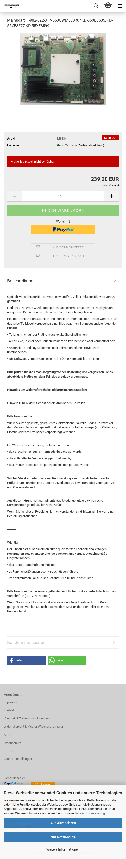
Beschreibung (20, 280)
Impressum (11, 702)
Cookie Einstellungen (18, 759)
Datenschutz (12, 743)
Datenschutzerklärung (90, 813)
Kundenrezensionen (26, 642)
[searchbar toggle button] (96, 6)
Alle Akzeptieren (63, 823)
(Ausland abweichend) (91, 145)
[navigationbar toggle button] (120, 6)
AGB (7, 735)
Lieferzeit (10, 751)
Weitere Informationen (63, 849)
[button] (14, 196)
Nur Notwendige (63, 837)
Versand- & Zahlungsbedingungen (27, 718)
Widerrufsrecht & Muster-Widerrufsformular (33, 726)
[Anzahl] (63, 196)
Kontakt (9, 710)
